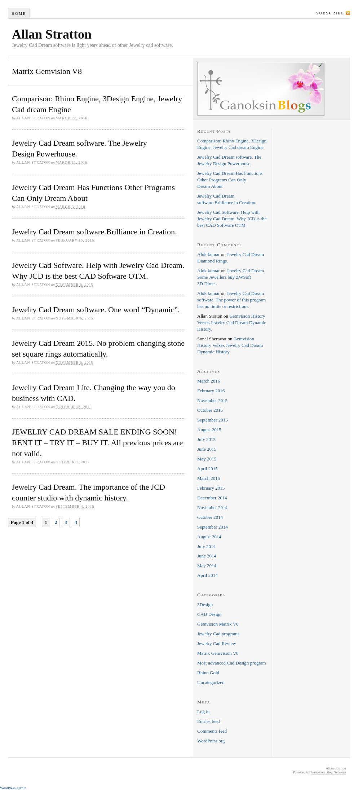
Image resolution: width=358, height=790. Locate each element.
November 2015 (212, 400)
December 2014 (212, 497)
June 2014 (206, 556)
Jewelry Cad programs (218, 633)
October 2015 (210, 410)
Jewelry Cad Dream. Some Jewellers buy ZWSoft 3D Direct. (231, 277)
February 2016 (211, 390)
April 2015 (207, 468)
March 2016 (208, 381)
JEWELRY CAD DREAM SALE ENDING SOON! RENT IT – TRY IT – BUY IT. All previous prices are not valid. (97, 442)
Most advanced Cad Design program (231, 663)
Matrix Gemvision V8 (218, 653)
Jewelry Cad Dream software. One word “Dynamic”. (96, 309)
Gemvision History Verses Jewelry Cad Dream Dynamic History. (231, 322)
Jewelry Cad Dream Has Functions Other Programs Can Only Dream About (229, 180)
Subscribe (330, 13)
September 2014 (212, 527)
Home (19, 13)
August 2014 (209, 536)
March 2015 (208, 478)
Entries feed (208, 721)
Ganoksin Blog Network (328, 772)
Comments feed (212, 731)
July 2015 (206, 439)
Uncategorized (211, 682)
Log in (203, 711)
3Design (205, 604)
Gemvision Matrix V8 (218, 624)
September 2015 (212, 420)
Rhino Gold (208, 672)
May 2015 (206, 459)
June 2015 (206, 449)
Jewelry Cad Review (216, 643)
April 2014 (207, 575)
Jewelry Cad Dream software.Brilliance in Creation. (94, 231)
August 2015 (209, 429)
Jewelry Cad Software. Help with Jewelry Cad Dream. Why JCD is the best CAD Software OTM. (231, 218)
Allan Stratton (52, 34)
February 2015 (211, 488)
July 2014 (206, 546)
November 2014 (212, 507)
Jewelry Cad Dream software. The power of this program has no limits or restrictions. (231, 300)
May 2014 (206, 565)
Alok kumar (208, 254)
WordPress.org (211, 740)
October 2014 (210, 517)
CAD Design (209, 614)
